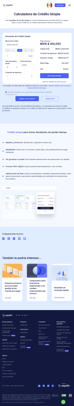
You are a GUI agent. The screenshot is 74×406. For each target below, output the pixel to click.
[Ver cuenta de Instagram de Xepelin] (48, 386)
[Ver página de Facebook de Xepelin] (44, 386)
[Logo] (7, 5)
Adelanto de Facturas (62, 86)
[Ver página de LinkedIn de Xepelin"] (9, 238)
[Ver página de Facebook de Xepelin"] (14, 238)
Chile (18, 315)
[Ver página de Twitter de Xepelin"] (19, 238)
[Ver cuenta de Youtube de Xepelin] (53, 386)
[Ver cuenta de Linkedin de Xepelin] (39, 386)
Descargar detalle (54, 76)
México (25, 315)
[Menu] (69, 5)
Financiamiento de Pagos (37, 88)
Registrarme (50, 99)
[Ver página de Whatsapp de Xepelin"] (24, 238)
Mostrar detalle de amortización (54, 82)
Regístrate (60, 5)
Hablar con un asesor (27, 99)
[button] (69, 5)
